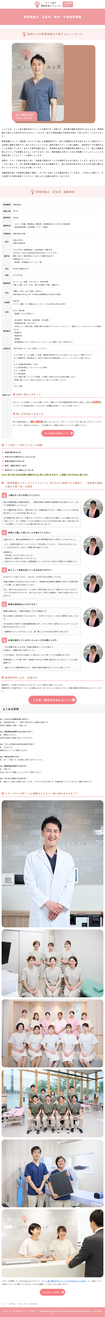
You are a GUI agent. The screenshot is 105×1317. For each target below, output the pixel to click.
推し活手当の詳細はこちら (57, 433)
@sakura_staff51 (51, 1292)
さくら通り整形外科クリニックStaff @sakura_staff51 (64, 1281)
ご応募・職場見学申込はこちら (52, 700)
